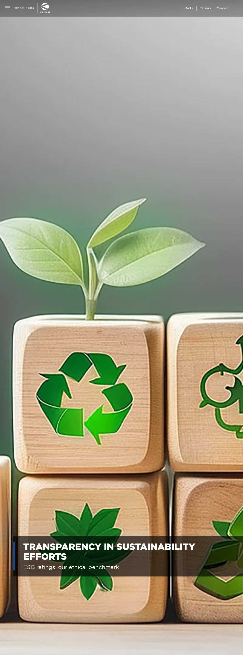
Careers (205, 8)
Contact (223, 8)
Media (188, 8)
